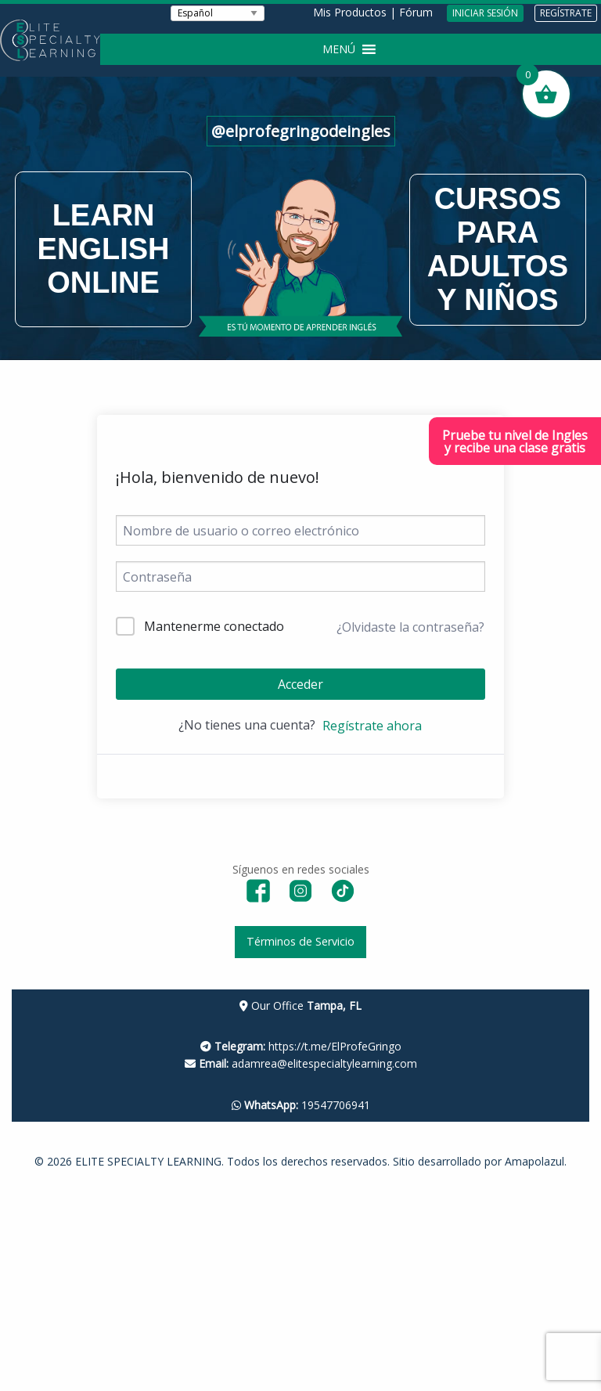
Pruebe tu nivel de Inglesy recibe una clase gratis (515, 441)
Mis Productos (350, 12)
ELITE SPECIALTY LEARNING (148, 1161)
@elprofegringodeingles (300, 131)
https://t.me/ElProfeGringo (300, 1046)
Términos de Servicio (300, 941)
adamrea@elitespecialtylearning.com (301, 1063)
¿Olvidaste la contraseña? (410, 627)
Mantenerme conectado (214, 626)
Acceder (300, 684)
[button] (338, 49)
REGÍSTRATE (566, 13)
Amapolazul (534, 1161)
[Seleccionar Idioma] (218, 13)
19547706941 (301, 1104)
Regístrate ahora (372, 725)
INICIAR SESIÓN (485, 13)
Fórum (416, 12)
